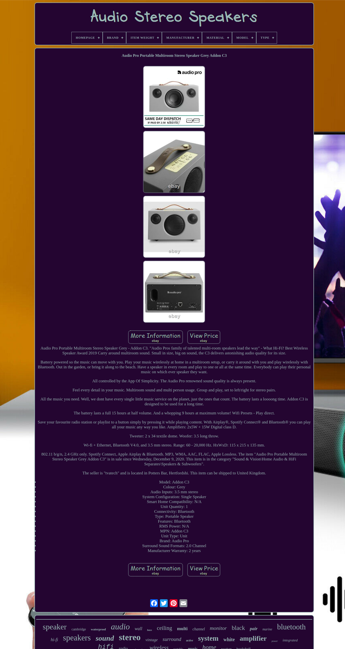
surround (172, 639)
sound (105, 638)
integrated (290, 640)
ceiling (164, 628)
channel (198, 629)
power (275, 641)
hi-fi (54, 639)
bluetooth (291, 627)
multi (182, 628)
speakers (77, 637)
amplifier (253, 638)
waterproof (98, 629)
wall (138, 628)
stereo (130, 637)
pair (254, 628)
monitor (218, 628)
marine (267, 629)
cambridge (78, 629)
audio (120, 626)
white (229, 639)
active (189, 640)
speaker (55, 626)
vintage (151, 639)
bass (149, 629)
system (208, 638)
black (238, 628)
